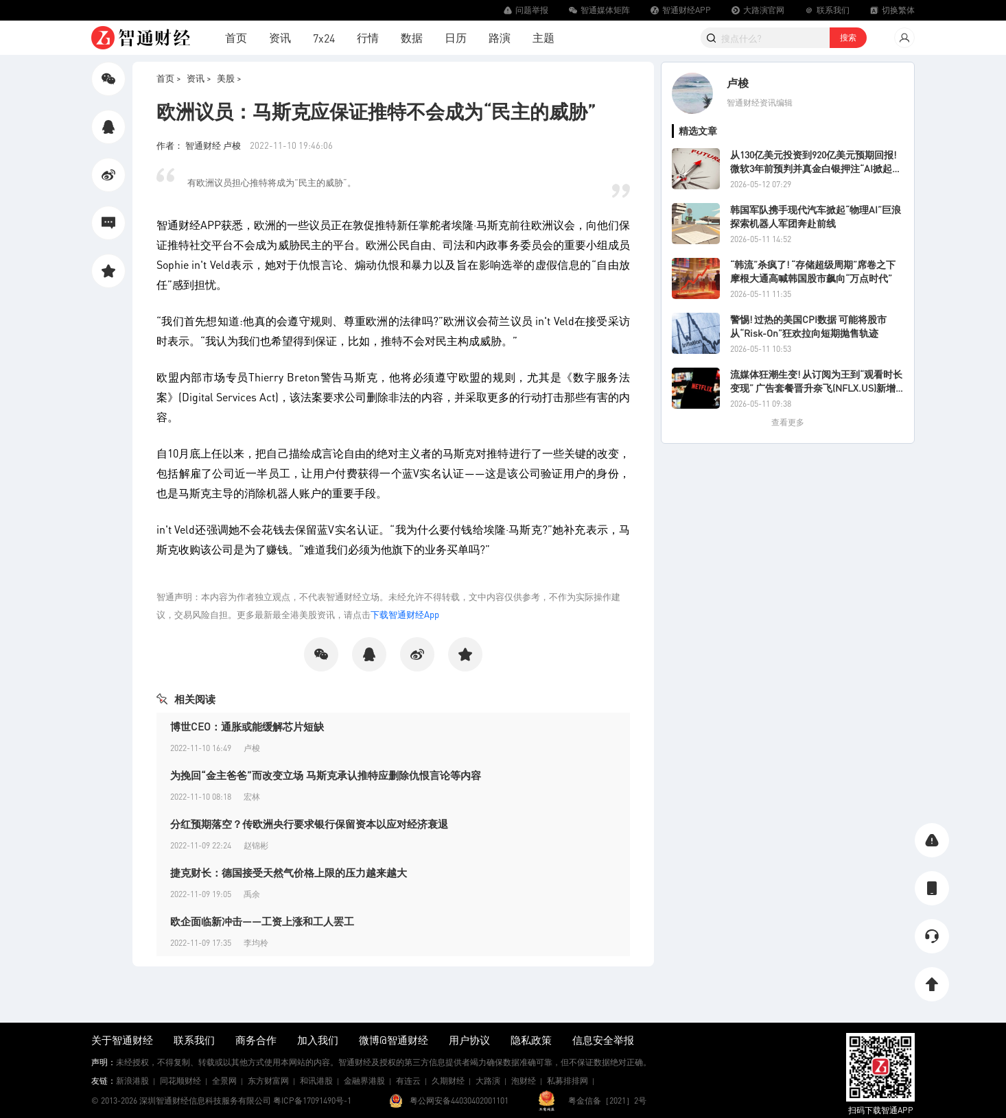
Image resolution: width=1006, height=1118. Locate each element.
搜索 (848, 37)
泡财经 (523, 1080)
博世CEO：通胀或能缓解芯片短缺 (247, 726)
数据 (412, 37)
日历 (456, 37)
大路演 (488, 1080)
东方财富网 (268, 1080)
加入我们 (317, 1040)
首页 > (168, 78)
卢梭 (738, 82)
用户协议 (469, 1040)
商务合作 (256, 1040)
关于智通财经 (122, 1040)
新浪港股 (132, 1080)
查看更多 (787, 422)
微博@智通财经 (393, 1040)
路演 (500, 37)
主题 (543, 37)
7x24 (324, 38)
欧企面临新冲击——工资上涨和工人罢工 (262, 921)
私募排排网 (567, 1080)
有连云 (408, 1080)
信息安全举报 (603, 1040)
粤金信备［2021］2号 (607, 1100)
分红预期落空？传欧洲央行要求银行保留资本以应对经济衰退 (309, 824)
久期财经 (448, 1080)
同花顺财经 (180, 1080)
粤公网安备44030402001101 (459, 1100)
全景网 (224, 1080)
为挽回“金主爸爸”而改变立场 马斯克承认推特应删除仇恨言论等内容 (325, 775)
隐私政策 (531, 1040)
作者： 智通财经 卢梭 (199, 145)
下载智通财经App (405, 614)
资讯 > (199, 78)
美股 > (229, 78)
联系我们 (194, 1040)
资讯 (280, 37)
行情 (368, 37)
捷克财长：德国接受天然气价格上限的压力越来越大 (288, 872)
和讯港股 (316, 1080)
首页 (236, 37)
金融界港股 (364, 1080)
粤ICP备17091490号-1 (312, 1100)
